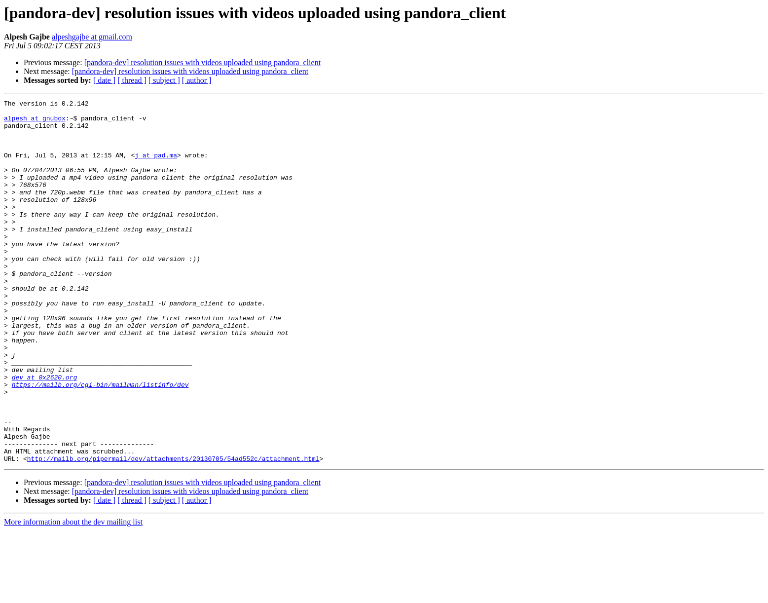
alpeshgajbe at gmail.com (92, 37)
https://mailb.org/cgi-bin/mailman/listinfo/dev (100, 442)
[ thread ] (131, 80)
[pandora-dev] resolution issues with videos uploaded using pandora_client (202, 62)
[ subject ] (164, 80)
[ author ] (197, 80)
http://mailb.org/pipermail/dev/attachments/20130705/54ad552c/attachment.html (173, 531)
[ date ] (104, 80)
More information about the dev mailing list (73, 594)
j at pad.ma (156, 166)
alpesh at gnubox (35, 122)
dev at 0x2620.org (44, 433)
